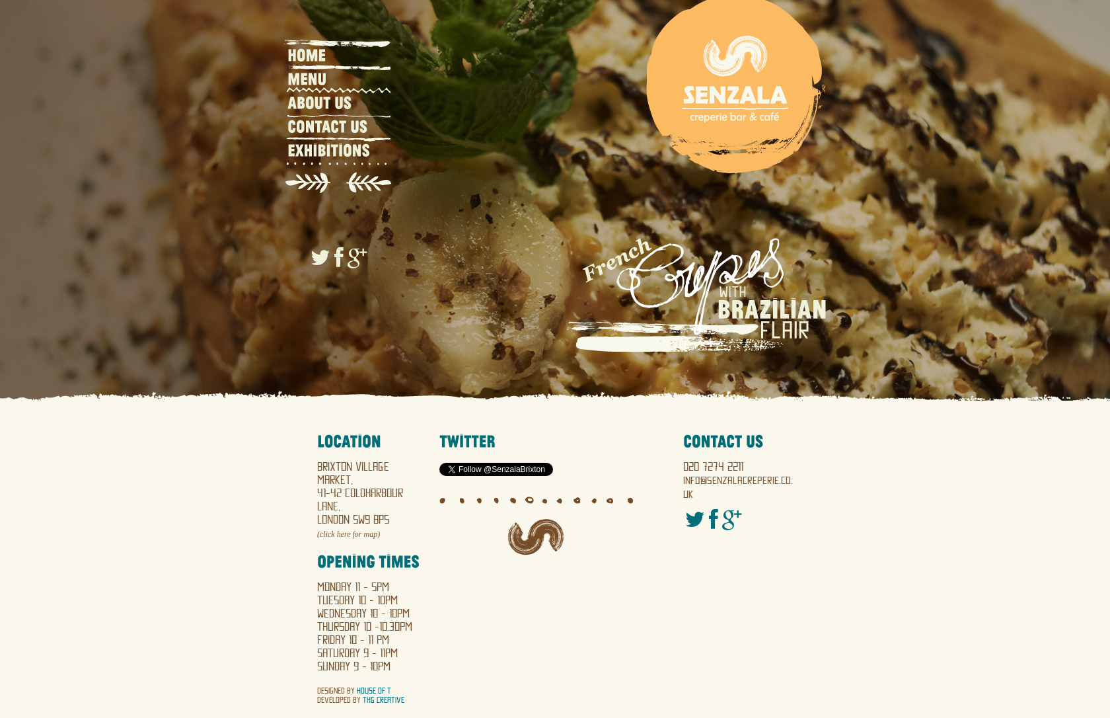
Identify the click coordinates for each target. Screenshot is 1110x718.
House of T (374, 691)
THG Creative (383, 700)
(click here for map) (348, 534)
